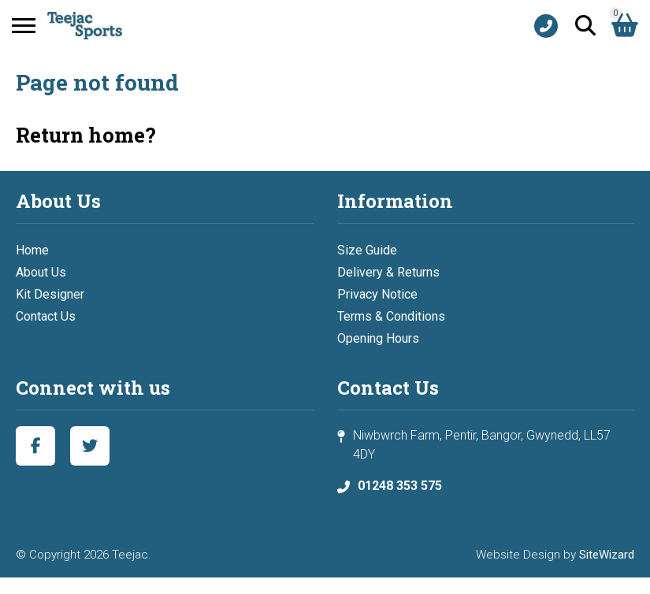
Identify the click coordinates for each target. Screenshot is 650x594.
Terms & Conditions (391, 316)
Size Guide (367, 250)
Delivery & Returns (388, 272)
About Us (41, 272)
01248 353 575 (400, 485)
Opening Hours (378, 338)
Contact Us (46, 316)
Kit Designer (50, 294)
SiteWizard (606, 555)
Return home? (86, 134)
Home (32, 250)
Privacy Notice (377, 294)
